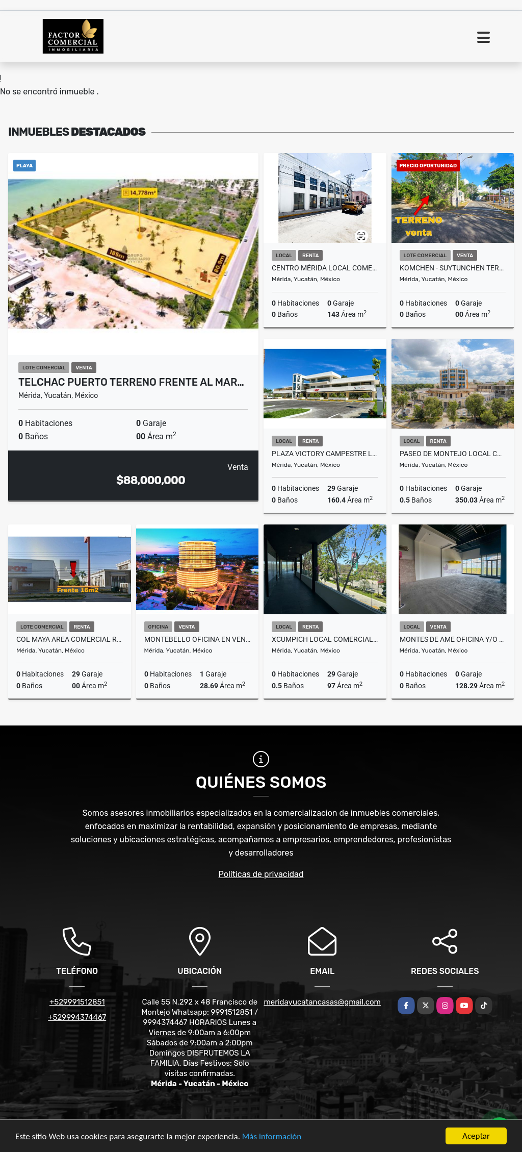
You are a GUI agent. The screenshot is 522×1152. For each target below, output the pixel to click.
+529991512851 (77, 1002)
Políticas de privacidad (261, 874)
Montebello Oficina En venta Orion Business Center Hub (197, 639)
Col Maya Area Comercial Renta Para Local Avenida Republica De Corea (69, 639)
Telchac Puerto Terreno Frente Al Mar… (131, 382)
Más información (271, 1137)
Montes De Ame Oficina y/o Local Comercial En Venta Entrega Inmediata (453, 639)
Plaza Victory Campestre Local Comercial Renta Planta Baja (325, 453)
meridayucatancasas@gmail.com (322, 1002)
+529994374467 (77, 1017)
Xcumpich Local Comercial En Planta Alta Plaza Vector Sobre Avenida (325, 639)
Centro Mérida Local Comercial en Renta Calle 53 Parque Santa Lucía (325, 268)
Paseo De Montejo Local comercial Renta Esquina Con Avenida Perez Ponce (453, 453)
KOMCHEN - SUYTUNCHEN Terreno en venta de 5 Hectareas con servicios (453, 268)
